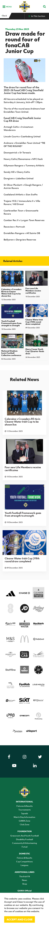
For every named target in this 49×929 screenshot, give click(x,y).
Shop (24, 883)
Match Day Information (24, 817)
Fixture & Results (24, 857)
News (24, 880)
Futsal (24, 846)
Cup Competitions (24, 861)
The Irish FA (24, 876)
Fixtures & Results (24, 806)
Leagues (24, 865)
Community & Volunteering (24, 843)
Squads (24, 813)
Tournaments (24, 809)
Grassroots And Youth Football (24, 835)
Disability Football (24, 839)
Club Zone (24, 824)
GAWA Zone (24, 820)
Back (4, 15)
